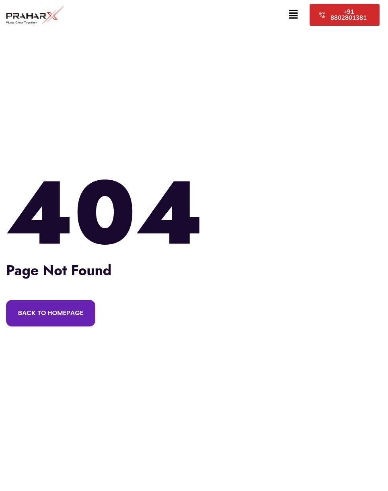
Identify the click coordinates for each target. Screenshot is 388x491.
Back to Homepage (51, 313)
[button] (293, 15)
